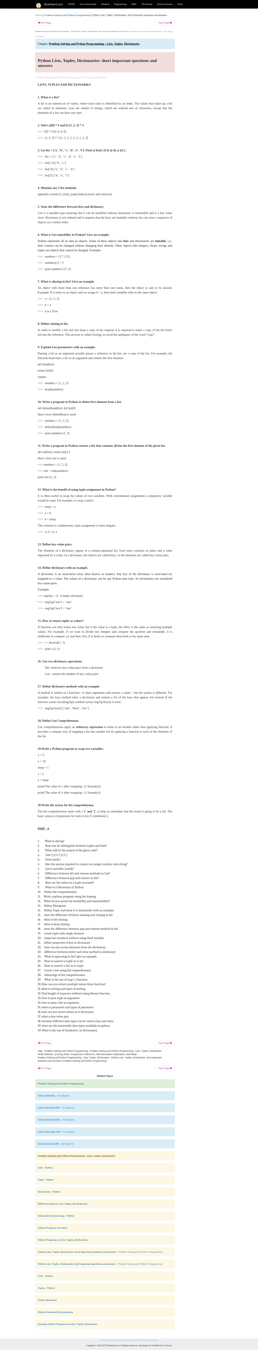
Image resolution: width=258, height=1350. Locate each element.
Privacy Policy (106, 1340)
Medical (105, 4)
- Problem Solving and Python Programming (100, 1252)
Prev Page (44, 22)
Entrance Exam (165, 4)
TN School (147, 4)
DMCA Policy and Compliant (145, 1340)
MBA (134, 4)
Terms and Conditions (122, 1340)
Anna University (88, 4)
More (180, 4)
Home (38, 15)
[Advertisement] (201, 63)
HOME (71, 4)
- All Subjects (54, 1095)
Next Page (165, 22)
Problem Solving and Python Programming (67, 15)
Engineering (120, 4)
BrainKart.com (53, 4)
